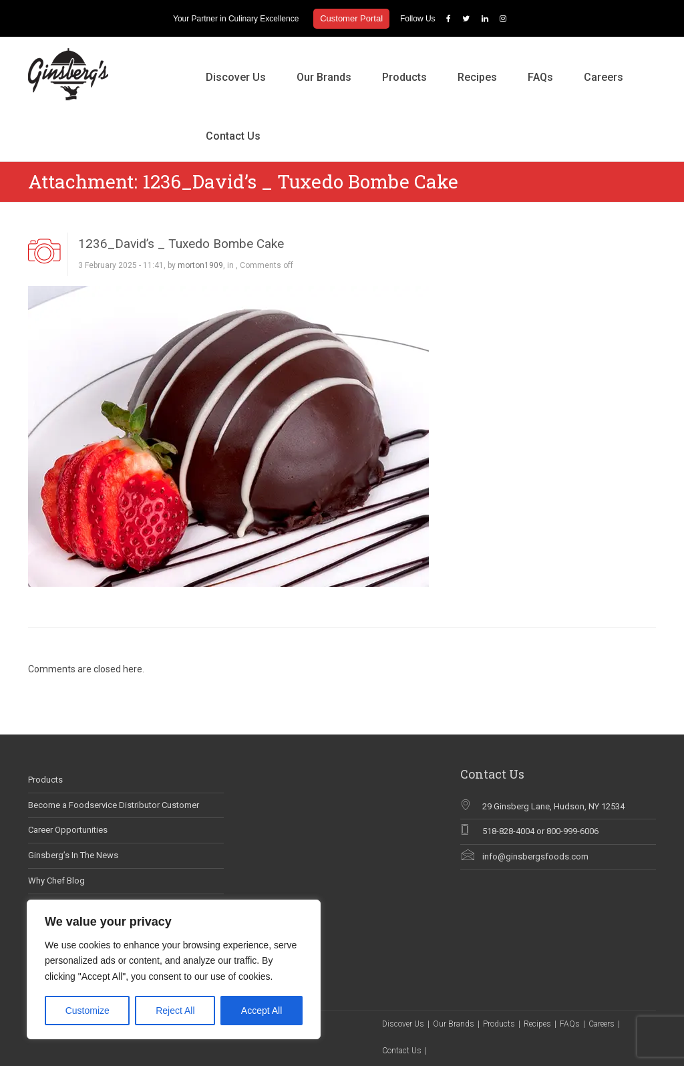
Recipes (477, 77)
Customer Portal (351, 18)
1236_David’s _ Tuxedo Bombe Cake (181, 243)
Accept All (261, 1010)
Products (404, 77)
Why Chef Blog (56, 881)
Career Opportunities (68, 830)
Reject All (175, 1010)
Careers (603, 77)
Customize (87, 1010)
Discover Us (236, 77)
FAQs (540, 77)
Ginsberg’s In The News (73, 855)
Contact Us (233, 136)
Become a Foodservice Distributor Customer (113, 805)
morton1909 (200, 265)
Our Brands (324, 77)
